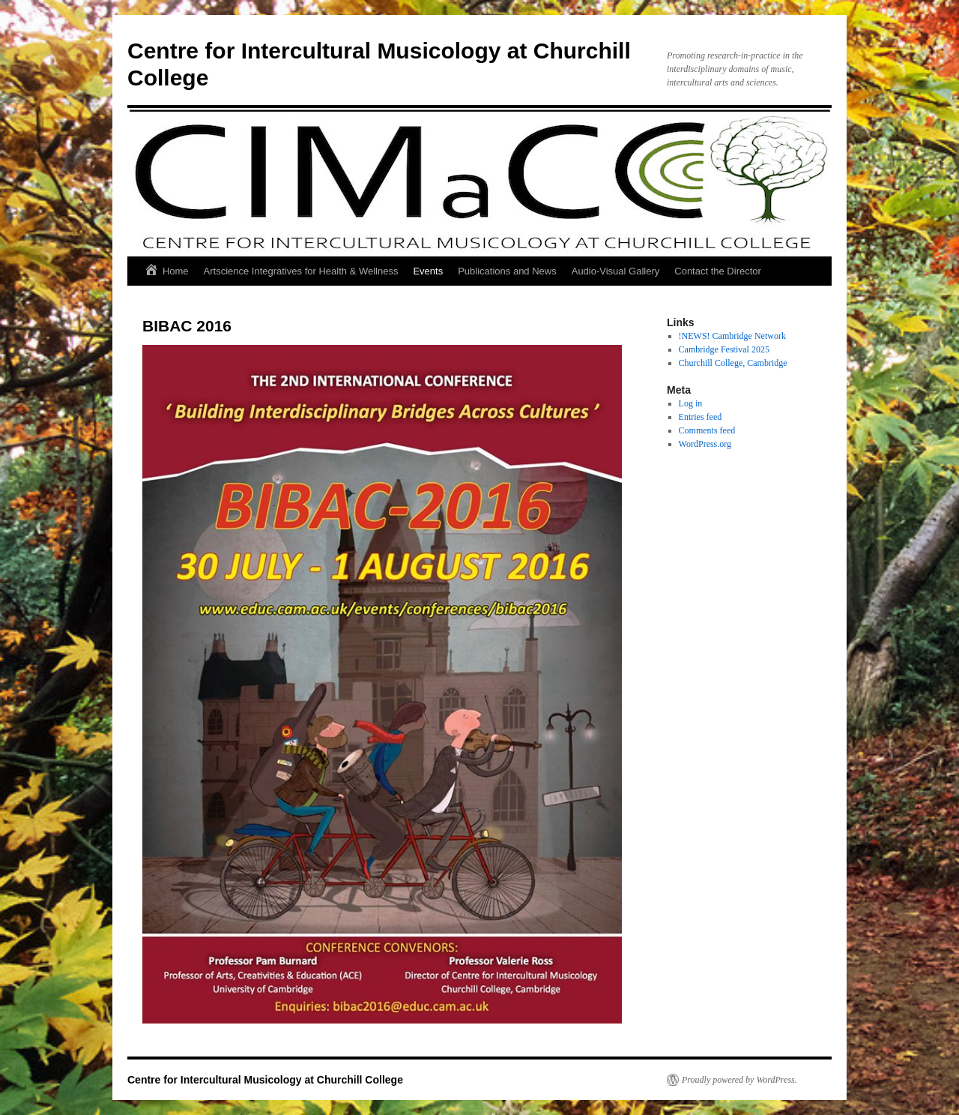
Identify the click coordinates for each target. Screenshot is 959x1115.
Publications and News (507, 271)
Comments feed (707, 430)
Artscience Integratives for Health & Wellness (301, 271)
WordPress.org (705, 444)
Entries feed (700, 417)
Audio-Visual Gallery (616, 271)
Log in (691, 403)
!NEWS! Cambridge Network (732, 336)
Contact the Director (717, 271)
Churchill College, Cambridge (733, 363)
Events (428, 271)
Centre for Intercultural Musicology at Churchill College (265, 1080)
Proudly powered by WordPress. (739, 1080)
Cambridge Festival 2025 (724, 349)
